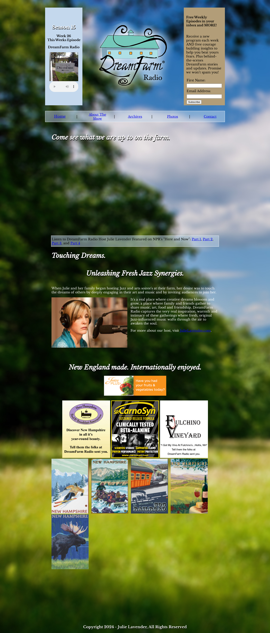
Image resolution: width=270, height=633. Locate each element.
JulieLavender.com (195, 330)
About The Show (97, 116)
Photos (172, 116)
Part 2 (208, 239)
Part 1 (196, 239)
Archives (135, 116)
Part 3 (56, 243)
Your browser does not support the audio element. (63, 86)
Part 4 (75, 243)
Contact (210, 116)
